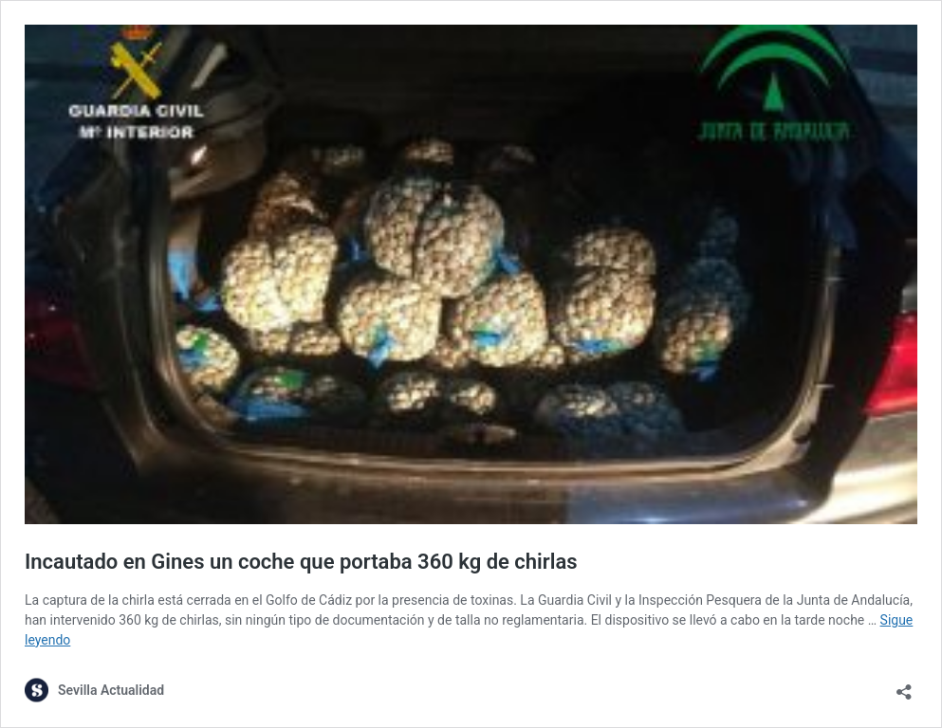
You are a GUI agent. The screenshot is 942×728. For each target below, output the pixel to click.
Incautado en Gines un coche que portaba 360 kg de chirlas (301, 561)
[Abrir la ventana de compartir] (904, 686)
